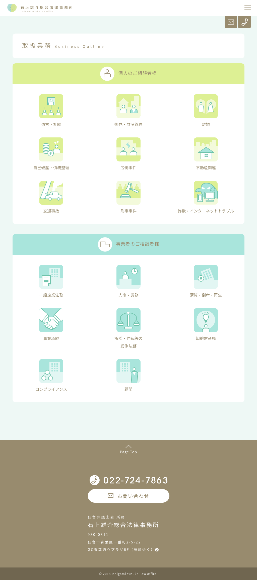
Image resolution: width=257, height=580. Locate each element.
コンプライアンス (51, 375)
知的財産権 (206, 324)
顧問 (128, 375)
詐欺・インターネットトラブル (206, 197)
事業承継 (51, 324)
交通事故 (51, 197)
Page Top (128, 449)
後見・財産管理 (128, 110)
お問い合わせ (128, 495)
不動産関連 (206, 153)
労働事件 (128, 153)
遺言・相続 (51, 110)
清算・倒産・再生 (206, 281)
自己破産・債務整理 (51, 153)
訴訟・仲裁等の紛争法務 (128, 328)
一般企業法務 (51, 281)
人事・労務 (128, 281)
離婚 (206, 110)
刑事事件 (128, 197)
